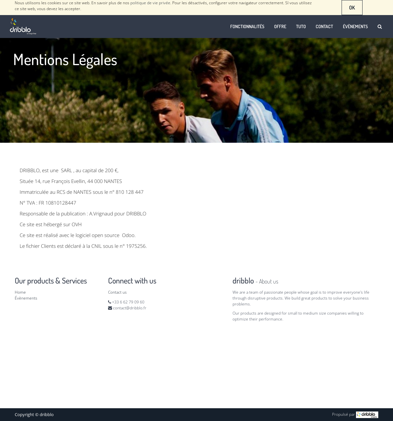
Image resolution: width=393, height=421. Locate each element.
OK (352, 7)
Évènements (26, 298)
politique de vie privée (150, 3)
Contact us (117, 292)
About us (268, 281)
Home (20, 292)
